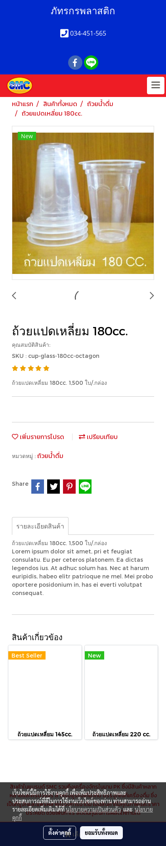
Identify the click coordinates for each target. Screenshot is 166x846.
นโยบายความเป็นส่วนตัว (93, 809)
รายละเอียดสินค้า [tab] (40, 526)
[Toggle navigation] (155, 85)
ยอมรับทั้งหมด (101, 832)
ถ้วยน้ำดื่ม (50, 455)
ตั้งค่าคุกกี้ (59, 832)
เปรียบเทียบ (98, 436)
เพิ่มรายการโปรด (38, 436)
